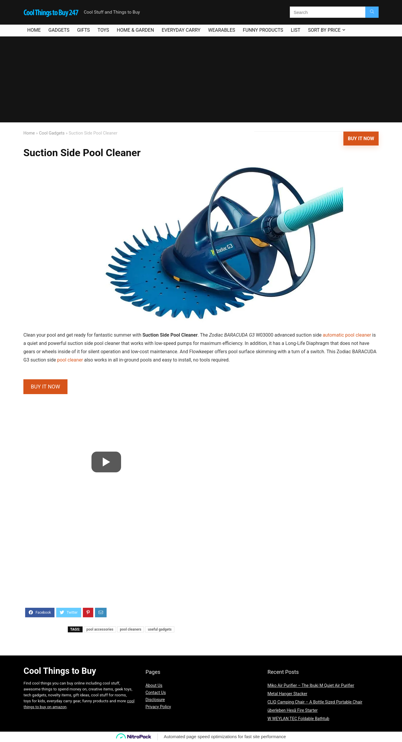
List (295, 30)
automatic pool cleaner (347, 335)
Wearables (221, 30)
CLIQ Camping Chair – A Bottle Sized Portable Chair (314, 702)
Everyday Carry (181, 30)
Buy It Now (361, 138)
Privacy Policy (158, 706)
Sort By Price (324, 30)
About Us (153, 685)
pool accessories (99, 629)
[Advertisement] (201, 80)
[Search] (372, 12)
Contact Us (155, 692)
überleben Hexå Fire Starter (292, 710)
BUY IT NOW (45, 386)
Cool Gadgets (52, 133)
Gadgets (58, 30)
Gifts (83, 30)
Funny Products (263, 30)
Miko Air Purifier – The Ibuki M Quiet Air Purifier (310, 685)
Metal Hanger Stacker (287, 693)
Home (34, 30)
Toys (103, 30)
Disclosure (155, 699)
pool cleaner (70, 360)
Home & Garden (135, 30)
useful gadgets (159, 629)
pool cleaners (130, 629)
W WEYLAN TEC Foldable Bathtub (298, 718)
